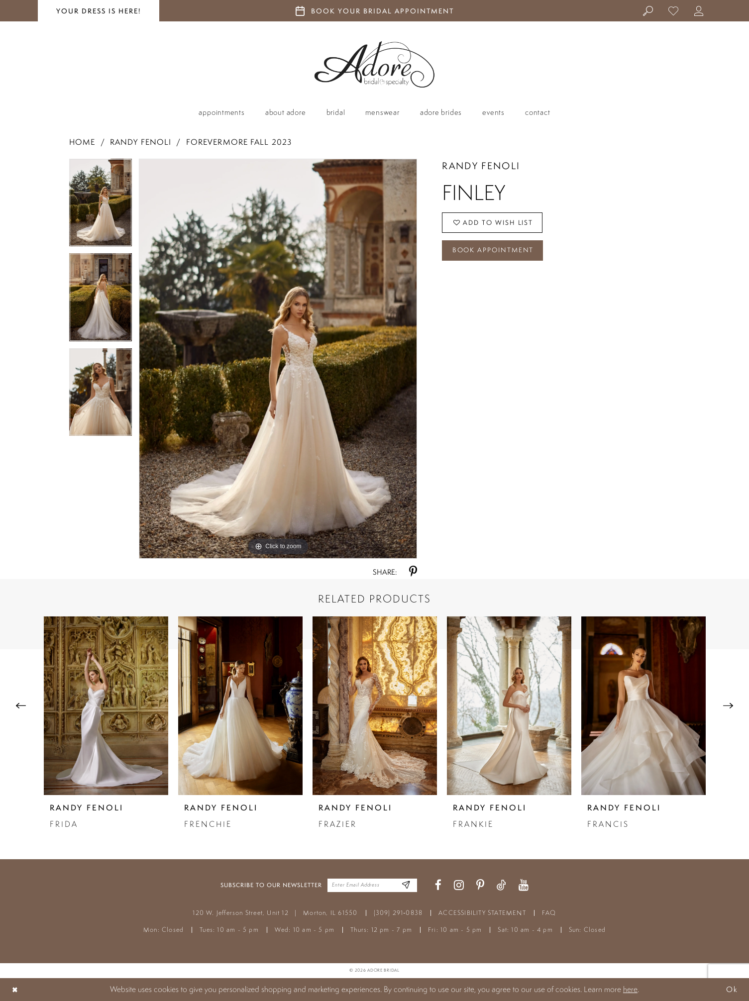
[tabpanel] (100, 206)
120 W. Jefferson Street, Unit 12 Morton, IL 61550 (275, 912)
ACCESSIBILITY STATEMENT (482, 912)
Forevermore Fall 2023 (239, 142)
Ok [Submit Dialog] (731, 989)
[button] (699, 10)
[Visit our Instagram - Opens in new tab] (459, 885)
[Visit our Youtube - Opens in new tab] (524, 885)
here (630, 989)
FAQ (549, 912)
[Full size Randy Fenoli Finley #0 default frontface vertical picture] (278, 358)
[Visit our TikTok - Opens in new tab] (501, 885)
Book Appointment (494, 252)
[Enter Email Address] (405, 885)
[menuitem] (648, 10)
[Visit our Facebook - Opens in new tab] (438, 885)
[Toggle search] (648, 10)
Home (82, 142)
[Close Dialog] (15, 989)
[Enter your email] (372, 885)
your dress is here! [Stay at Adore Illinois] (98, 10)
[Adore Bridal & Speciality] (374, 64)
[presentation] (106, 705)
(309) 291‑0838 (398, 912)
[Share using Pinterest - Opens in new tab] (413, 572)
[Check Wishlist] (674, 10)
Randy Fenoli (140, 142)
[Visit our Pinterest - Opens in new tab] (480, 885)
